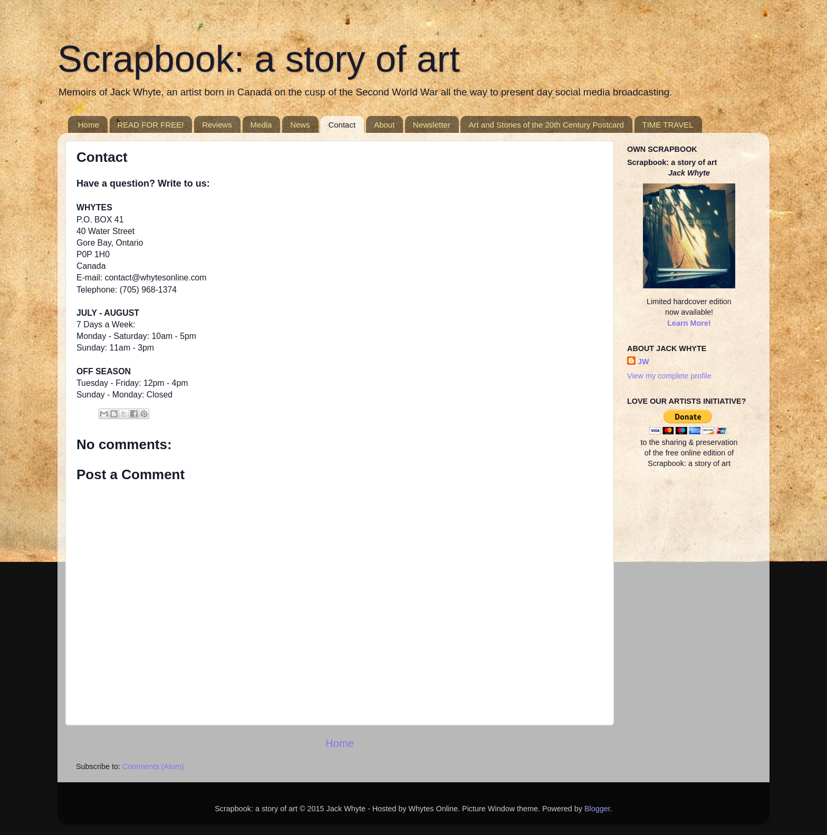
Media (261, 124)
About (384, 124)
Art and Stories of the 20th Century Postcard (545, 124)
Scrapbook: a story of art (258, 59)
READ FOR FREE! (151, 124)
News (300, 124)
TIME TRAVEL (668, 124)
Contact (341, 124)
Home (88, 124)
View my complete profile (669, 376)
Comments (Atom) (153, 766)
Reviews (217, 124)
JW (643, 361)
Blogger (597, 808)
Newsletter (431, 124)
